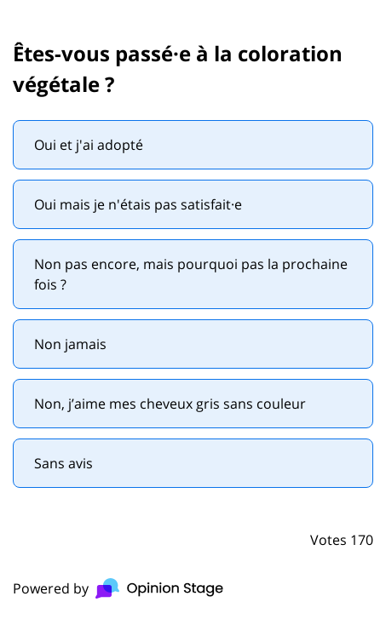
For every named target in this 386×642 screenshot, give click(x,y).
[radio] (193, 144)
